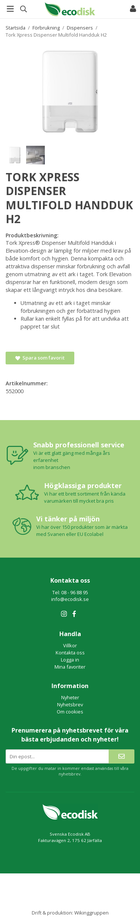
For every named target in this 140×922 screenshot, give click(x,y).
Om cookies (70, 711)
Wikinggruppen (91, 912)
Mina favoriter (70, 666)
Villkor (70, 645)
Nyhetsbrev (70, 704)
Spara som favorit (40, 357)
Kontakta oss (70, 652)
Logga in (70, 659)
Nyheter (70, 697)
